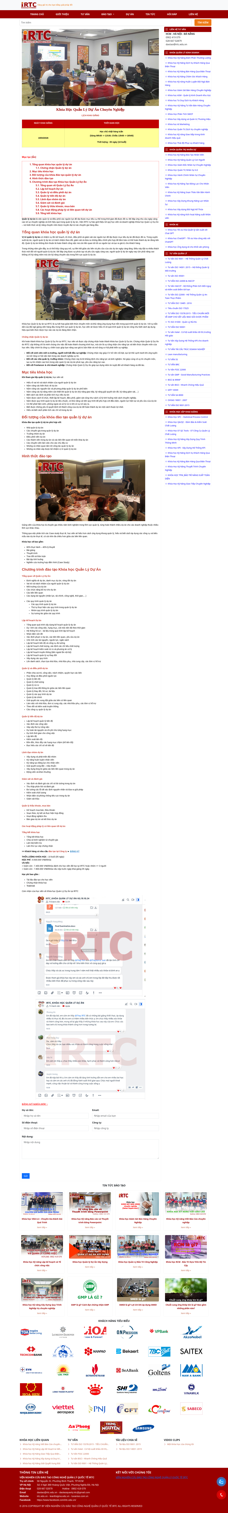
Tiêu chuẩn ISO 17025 (177, 308)
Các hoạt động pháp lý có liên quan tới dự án (66, 209)
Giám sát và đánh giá (52, 202)
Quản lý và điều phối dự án (55, 192)
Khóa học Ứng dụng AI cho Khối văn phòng (187, 247)
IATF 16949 (171, 390)
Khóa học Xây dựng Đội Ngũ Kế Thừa (184, 209)
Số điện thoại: (30, 1122)
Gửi (26, 1176)
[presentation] (44, 1166)
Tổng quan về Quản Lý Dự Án (57, 185)
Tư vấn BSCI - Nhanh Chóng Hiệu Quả (184, 384)
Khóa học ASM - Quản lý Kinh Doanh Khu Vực (188, 95)
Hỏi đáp (172, 14)
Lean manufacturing (176, 354)
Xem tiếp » (42, 1227)
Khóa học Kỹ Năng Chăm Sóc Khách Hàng (186, 76)
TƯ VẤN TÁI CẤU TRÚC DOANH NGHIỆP (185, 349)
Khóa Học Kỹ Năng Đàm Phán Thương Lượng (188, 57)
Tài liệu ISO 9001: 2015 (130, 1444)
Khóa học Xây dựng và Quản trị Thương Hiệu (188, 119)
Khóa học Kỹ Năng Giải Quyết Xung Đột (41, 1463)
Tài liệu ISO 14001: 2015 (130, 1449)
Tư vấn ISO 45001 (174, 275)
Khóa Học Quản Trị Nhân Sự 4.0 (181, 170)
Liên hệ (193, 14)
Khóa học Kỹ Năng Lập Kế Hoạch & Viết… (42, 1449)
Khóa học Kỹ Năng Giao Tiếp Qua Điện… (42, 1453)
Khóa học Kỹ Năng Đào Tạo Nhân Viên (184, 154)
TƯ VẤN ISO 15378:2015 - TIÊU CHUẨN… (90, 1444)
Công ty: (97, 1122)
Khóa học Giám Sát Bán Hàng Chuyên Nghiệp (188, 90)
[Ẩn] (33, 157)
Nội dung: (27, 1136)
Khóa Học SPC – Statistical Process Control (186, 417)
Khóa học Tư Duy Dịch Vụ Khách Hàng (184, 100)
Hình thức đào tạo (42, 178)
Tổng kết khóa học (51, 213)
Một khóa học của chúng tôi (180, 1444)
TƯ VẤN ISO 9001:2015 (177, 405)
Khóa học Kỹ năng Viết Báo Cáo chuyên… (42, 1444)
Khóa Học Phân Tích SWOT (179, 114)
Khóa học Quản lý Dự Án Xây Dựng (89, 1262)
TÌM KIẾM (202, 22)
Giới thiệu (62, 14)
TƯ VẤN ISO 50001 (175, 327)
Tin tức (150, 14)
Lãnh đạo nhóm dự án (53, 199)
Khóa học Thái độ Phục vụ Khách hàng (184, 143)
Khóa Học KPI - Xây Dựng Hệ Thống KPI (185, 447)
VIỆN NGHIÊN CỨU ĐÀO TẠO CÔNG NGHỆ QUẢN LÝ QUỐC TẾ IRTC (152, 1477)
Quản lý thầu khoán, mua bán (57, 206)
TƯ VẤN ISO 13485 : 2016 (178, 303)
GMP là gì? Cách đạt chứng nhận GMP (90, 1304)
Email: (95, 1110)
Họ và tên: (28, 1110)
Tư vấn (85, 14)
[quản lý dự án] (93, 102)
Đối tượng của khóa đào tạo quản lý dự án (56, 174)
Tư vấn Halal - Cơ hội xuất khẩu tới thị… (89, 1449)
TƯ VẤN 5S (171, 359)
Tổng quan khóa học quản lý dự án (52, 164)
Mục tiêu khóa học (43, 171)
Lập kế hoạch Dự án (51, 188)
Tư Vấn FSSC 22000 (175, 369)
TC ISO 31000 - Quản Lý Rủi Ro (181, 322)
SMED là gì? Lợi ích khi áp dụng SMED (138, 1304)
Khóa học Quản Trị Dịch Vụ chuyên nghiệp (186, 129)
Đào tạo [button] (106, 14)
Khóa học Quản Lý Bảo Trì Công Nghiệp (138, 1262)
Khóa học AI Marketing (177, 124)
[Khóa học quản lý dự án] (88, 102)
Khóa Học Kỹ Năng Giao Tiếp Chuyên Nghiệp (187, 483)
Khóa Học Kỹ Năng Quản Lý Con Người (185, 159)
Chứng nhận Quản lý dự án (55, 167)
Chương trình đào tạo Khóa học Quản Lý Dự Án (59, 181)
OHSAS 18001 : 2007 (176, 400)
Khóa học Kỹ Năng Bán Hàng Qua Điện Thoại (188, 71)
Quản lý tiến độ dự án (52, 195)
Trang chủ (37, 14)
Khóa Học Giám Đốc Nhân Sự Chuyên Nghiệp (188, 165)
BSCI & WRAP (172, 379)
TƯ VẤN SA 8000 (174, 395)
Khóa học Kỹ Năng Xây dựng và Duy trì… (42, 1458)
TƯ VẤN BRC (172, 364)
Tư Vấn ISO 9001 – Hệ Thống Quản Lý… (89, 1463)
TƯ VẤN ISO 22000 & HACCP (179, 281)
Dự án (130, 14)
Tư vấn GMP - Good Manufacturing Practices (187, 374)
